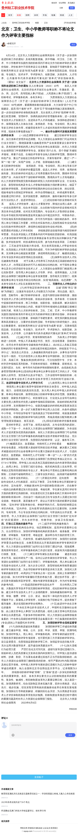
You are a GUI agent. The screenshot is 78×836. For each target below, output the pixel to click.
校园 (19, 15)
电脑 (53, 15)
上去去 (4, 21)
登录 (71, 8)
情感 (62, 15)
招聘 (28, 15)
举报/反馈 (73, 709)
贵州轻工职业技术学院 (17, 8)
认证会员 (46, 828)
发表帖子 (39, 777)
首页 (10, 15)
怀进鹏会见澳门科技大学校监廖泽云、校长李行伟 (23, 811)
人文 (71, 15)
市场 (45, 15)
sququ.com (28, 831)
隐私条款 (39, 828)
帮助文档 (23, 828)
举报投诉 (31, 828)
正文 (46, 23)
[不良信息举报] (70, 23)
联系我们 (54, 828)
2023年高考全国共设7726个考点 (15, 802)
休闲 (36, 15)
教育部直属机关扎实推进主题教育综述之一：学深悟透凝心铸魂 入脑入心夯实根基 (38, 794)
